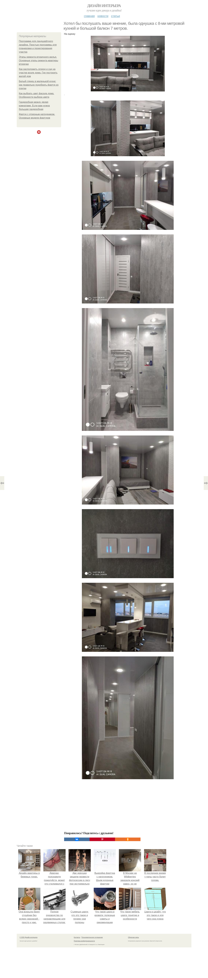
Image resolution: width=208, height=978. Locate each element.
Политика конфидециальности (84, 941)
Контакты (77, 937)
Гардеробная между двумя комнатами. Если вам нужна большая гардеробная (34, 105)
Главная (89, 16)
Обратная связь (133, 937)
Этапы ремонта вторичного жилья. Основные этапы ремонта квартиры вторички (38, 60)
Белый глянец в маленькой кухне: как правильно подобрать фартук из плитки (38, 85)
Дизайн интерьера (104, 6)
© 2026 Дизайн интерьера (28, 937)
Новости (102, 16)
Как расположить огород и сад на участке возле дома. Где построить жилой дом (38, 73)
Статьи (115, 16)
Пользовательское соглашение (92, 937)
